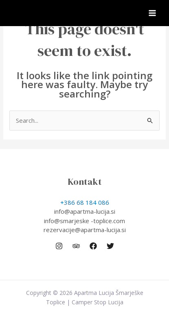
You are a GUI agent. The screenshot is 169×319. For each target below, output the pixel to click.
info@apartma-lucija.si (84, 211)
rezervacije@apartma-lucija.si (85, 230)
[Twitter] (110, 246)
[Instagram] (59, 246)
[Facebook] (93, 246)
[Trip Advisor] (76, 246)
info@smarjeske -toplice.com (84, 221)
